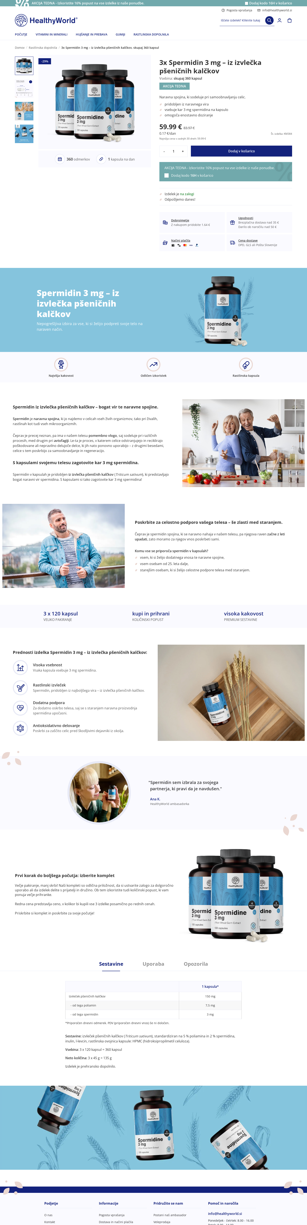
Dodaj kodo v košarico (270, 3)
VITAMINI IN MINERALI (51, 34)
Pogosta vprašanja (237, 10)
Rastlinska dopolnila (43, 48)
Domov (20, 48)
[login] (279, 20)
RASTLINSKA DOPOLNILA (151, 34)
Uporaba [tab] (153, 964)
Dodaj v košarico (241, 151)
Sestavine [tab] (111, 964)
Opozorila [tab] (196, 964)
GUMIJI (120, 34)
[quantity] (173, 151)
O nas (48, 1215)
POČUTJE (21, 34)
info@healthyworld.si (274, 10)
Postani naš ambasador (170, 1215)
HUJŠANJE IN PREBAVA (91, 34)
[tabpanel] (153, 1020)
